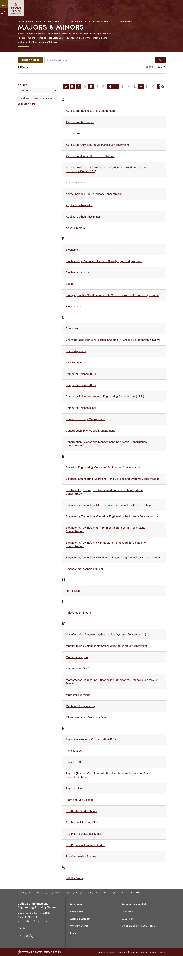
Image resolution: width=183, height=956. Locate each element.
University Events (79, 926)
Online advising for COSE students (139, 926)
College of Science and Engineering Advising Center (99, 21)
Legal (163, 952)
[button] (38, 90)
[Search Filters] (30, 60)
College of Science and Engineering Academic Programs (108, 893)
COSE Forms (127, 919)
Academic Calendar (80, 919)
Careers (123, 952)
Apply (153, 952)
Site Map (22, 928)
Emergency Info (138, 952)
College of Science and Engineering (40, 21)
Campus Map (76, 911)
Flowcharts (127, 911)
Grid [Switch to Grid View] (149, 67)
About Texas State (105, 952)
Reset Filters (26, 104)
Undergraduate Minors (97, 38)
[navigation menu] (4, 4)
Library (73, 933)
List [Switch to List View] (161, 67)
